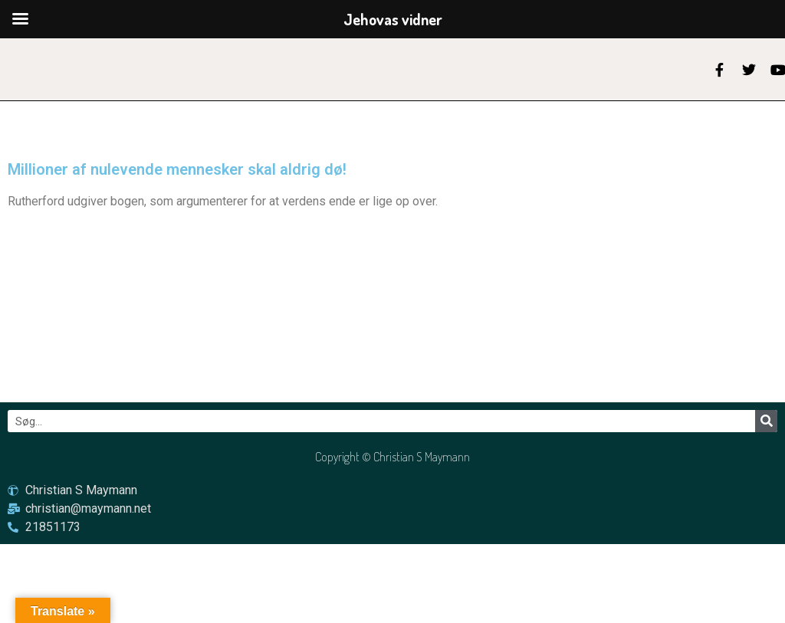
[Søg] (766, 421)
